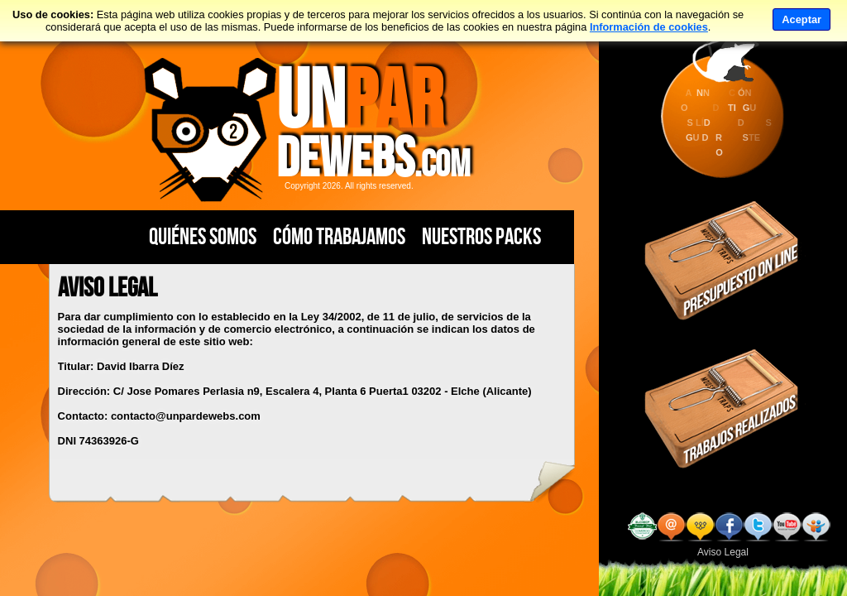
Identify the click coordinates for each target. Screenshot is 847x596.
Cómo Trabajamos (339, 236)
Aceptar (801, 19)
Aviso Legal (723, 552)
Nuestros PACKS (481, 236)
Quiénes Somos (202, 236)
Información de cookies (649, 27)
